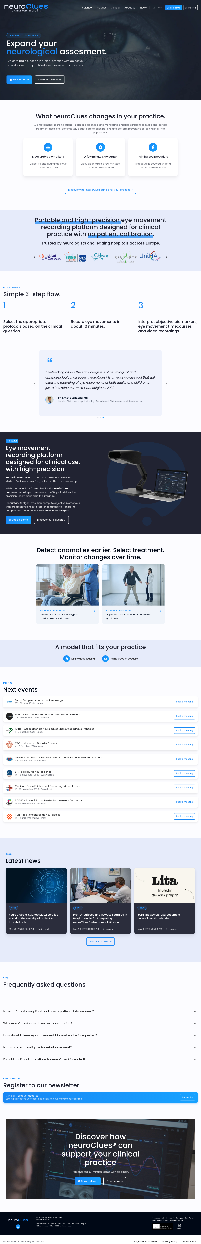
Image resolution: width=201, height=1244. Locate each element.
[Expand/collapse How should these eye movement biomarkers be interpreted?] (195, 1036)
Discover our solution (51, 519)
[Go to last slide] (34, 257)
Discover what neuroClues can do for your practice (100, 189)
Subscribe (187, 1097)
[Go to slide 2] (100, 417)
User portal (190, 7)
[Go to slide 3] (103, 417)
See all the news (100, 941)
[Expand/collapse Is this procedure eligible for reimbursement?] (195, 1048)
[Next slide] (166, 257)
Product (101, 7)
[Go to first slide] (166, 384)
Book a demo (173, 7)
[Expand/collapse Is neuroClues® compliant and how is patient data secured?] (195, 1011)
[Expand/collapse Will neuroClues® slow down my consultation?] (195, 1023)
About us (129, 7)
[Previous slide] (34, 384)
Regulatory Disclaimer (146, 1241)
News (143, 7)
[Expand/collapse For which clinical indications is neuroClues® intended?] (195, 1060)
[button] (154, 7)
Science (87, 7)
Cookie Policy (189, 1241)
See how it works (49, 79)
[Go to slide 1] (97, 417)
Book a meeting (184, 701)
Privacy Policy (169, 1241)
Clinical (115, 7)
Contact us (115, 1181)
